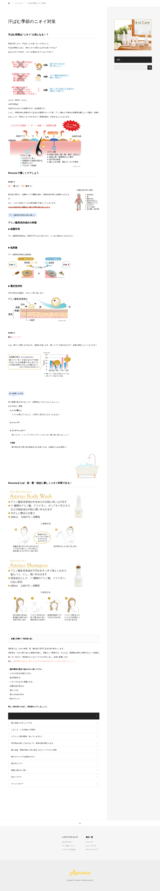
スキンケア (86, 4)
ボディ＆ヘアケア (124, 4)
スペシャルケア (104, 4)
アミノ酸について (68, 846)
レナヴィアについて (67, 4)
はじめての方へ (67, 842)
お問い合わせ (143, 4)
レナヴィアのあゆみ (69, 849)
